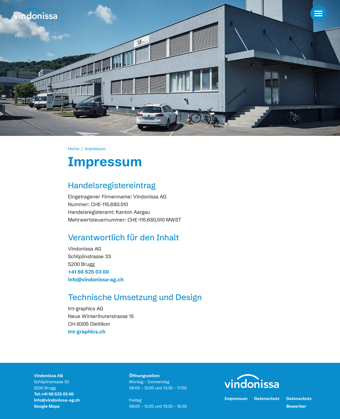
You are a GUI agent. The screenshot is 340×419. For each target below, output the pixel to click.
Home (73, 148)
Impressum (95, 148)
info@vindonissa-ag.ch (57, 400)
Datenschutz (267, 398)
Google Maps (47, 406)
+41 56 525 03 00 (57, 394)
